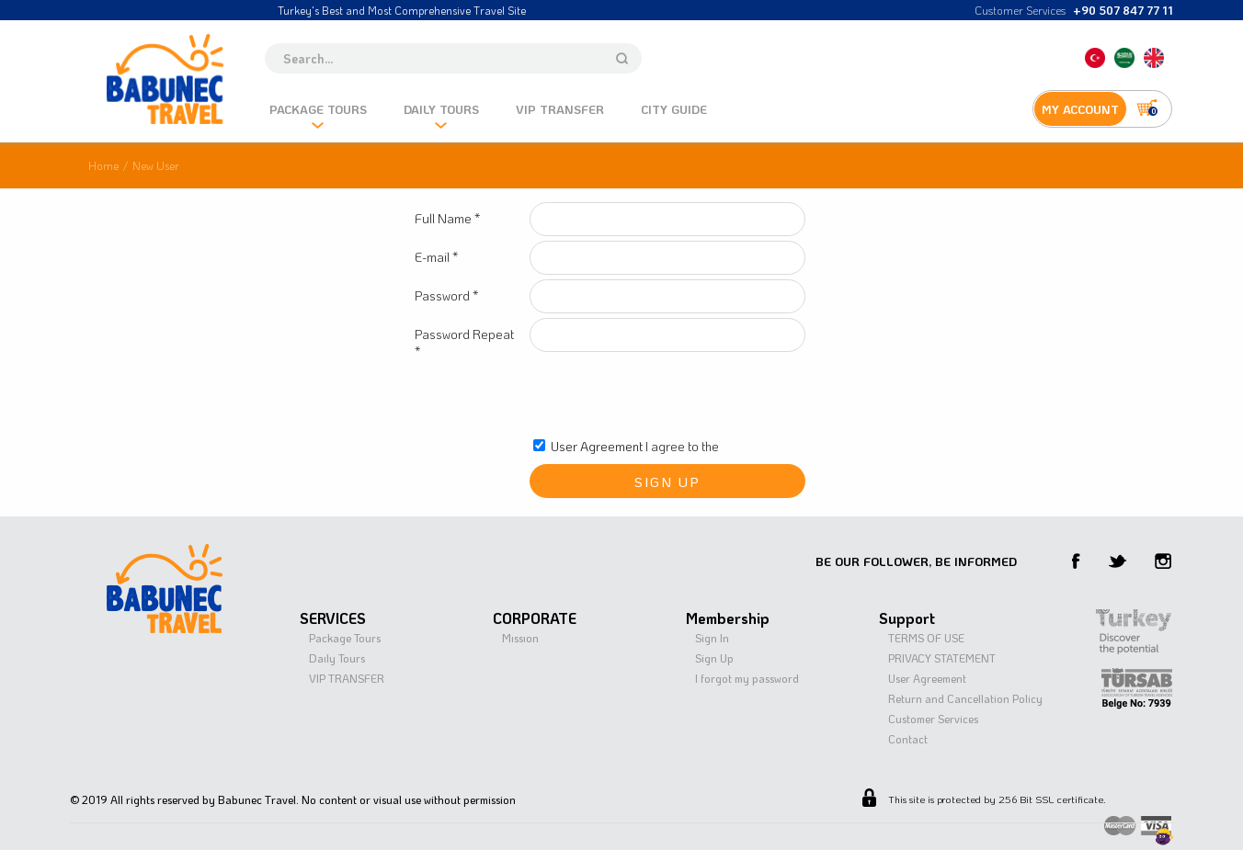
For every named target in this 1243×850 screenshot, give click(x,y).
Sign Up (714, 658)
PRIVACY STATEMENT (942, 658)
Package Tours (345, 637)
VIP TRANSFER (346, 678)
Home (103, 165)
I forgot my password (747, 678)
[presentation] (669, 396)
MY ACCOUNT (1080, 109)
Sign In (712, 637)
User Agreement (597, 446)
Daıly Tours (337, 658)
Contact (908, 738)
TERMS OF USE (926, 637)
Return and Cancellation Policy (965, 698)
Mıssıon (520, 637)
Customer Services (933, 718)
